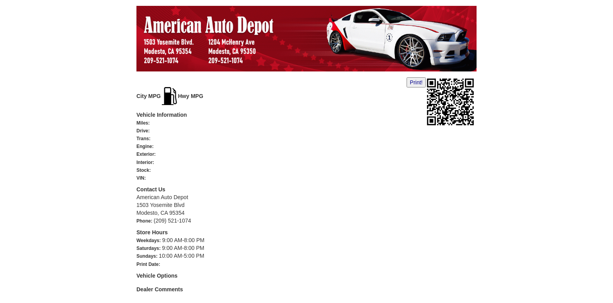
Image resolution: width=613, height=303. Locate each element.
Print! (416, 82)
